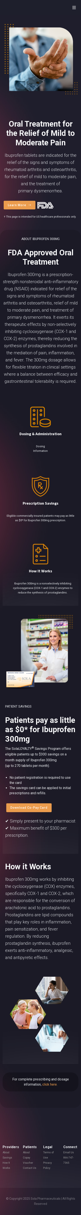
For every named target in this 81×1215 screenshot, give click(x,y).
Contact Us (29, 1167)
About (6, 1152)
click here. (49, 1084)
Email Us (68, 1152)
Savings (7, 1157)
